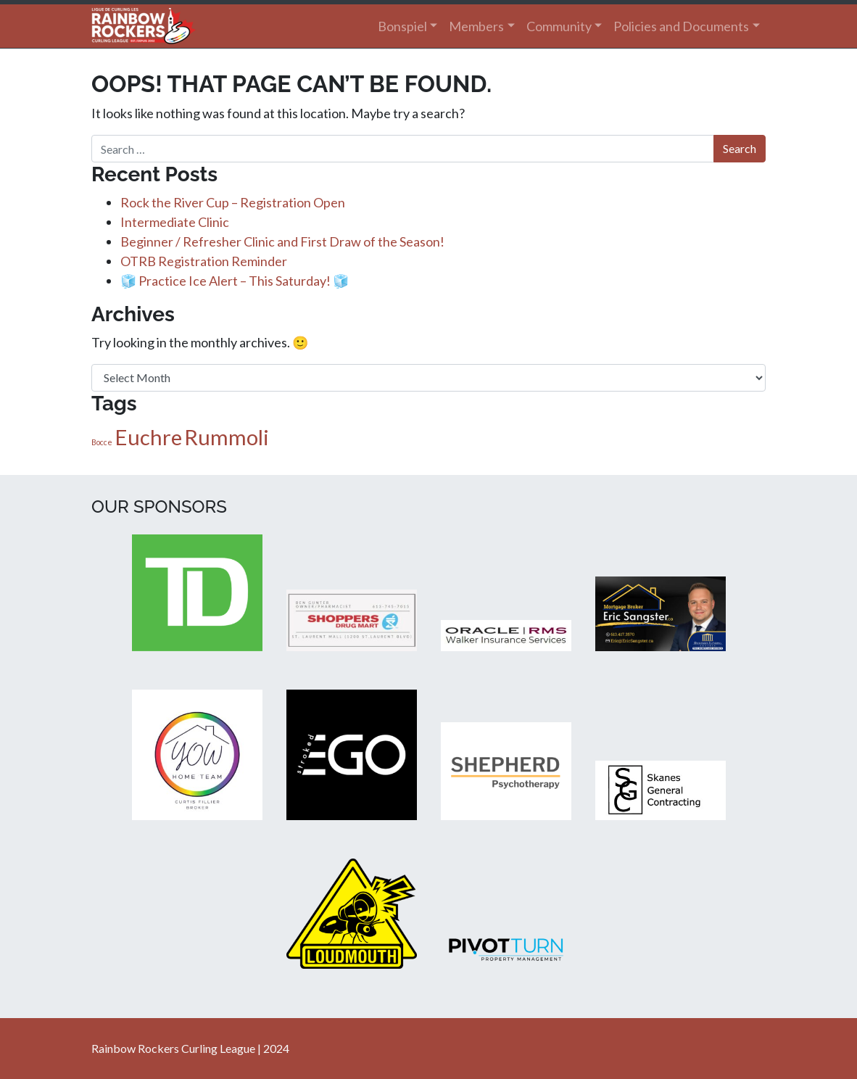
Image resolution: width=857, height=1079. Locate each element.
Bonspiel (402, 26)
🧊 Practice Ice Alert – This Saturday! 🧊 (234, 281)
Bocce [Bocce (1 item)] (101, 442)
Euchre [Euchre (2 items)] (148, 437)
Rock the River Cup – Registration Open (232, 202)
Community (559, 26)
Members (476, 26)
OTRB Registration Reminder (203, 261)
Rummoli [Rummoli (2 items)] (226, 437)
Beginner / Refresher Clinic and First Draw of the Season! (282, 241)
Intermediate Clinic (174, 222)
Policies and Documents (681, 26)
